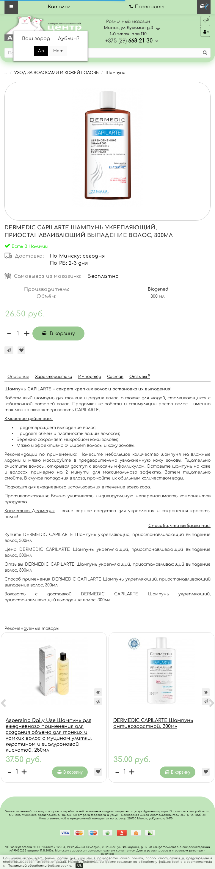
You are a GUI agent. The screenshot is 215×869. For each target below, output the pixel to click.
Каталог (59, 7)
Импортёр (89, 377)
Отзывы (139, 376)
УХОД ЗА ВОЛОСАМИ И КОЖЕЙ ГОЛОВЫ (57, 73)
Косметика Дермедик (29, 511)
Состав (115, 377)
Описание (18, 377)
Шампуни (115, 73)
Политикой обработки (27, 865)
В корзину (58, 333)
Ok (79, 866)
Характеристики (53, 377)
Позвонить (149, 7)
